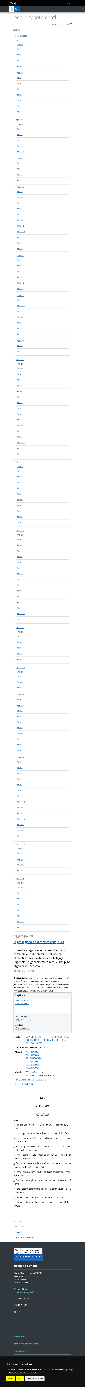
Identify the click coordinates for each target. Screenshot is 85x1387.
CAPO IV (20, 255)
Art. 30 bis (21, 283)
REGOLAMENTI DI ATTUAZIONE (30, 1080)
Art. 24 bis (21, 226)
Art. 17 (19, 174)
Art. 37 (19, 334)
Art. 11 (19, 129)
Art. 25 (19, 237)
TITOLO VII (20, 667)
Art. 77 (19, 608)
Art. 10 (19, 111)
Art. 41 (19, 374)
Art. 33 (19, 311)
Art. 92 (19, 744)
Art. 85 (19, 687)
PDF (23, 1019)
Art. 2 (19, 54)
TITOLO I (19, 40)
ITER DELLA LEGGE (24, 1084)
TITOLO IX (20, 878)
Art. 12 (19, 134)
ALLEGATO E (32, 1068)
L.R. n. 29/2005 (20, 36)
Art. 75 (19, 596)
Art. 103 (20, 824)
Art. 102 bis (21, 819)
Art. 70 (19, 568)
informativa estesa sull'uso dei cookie (22, 1372)
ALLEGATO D (32, 1065)
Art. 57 (19, 482)
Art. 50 (19, 425)
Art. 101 (20, 807)
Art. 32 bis (21, 305)
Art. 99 (19, 790)
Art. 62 (19, 511)
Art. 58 (19, 488)
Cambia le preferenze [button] (35, 1379)
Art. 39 (19, 351)
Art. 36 (19, 328)
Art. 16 (19, 169)
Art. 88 (19, 722)
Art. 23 (19, 214)
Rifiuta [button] (20, 1379)
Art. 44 (19, 391)
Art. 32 (19, 300)
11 (14, 1202)
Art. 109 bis (21, 893)
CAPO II (20, 73)
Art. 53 (19, 448)
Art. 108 (20, 870)
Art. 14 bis (21, 151)
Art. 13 (19, 140)
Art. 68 (19, 556)
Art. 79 (19, 636)
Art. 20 (19, 197)
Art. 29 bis (21, 271)
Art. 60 (19, 499)
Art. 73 (19, 585)
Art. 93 (19, 750)
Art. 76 (19, 602)
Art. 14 (19, 146)
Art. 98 (19, 784)
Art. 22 (19, 208)
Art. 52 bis (21, 442)
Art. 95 (19, 767)
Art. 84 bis (21, 682)
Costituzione (18, 1232)
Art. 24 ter (21, 231)
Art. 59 (19, 494)
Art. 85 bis (21, 699)
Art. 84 (19, 676)
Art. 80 (19, 642)
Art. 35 (19, 322)
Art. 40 (19, 368)
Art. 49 (19, 419)
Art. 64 (19, 522)
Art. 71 (19, 573)
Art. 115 (20, 927)
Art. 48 (19, 414)
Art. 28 (19, 260)
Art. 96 (19, 773)
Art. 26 (19, 243)
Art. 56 (19, 476)
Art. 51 (19, 431)
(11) (47, 1114)
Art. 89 (19, 727)
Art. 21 (19, 203)
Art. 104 (20, 830)
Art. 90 (19, 733)
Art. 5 (19, 77)
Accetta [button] (10, 1379)
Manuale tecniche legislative (24, 1237)
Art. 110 (20, 898)
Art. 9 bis (20, 106)
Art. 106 (20, 853)
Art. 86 (19, 710)
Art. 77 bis (21, 613)
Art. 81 (19, 648)
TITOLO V (20, 530)
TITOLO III (20, 359)
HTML (17, 1019)
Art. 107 (20, 864)
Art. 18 (19, 180)
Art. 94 (19, 762)
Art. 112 (20, 910)
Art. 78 (19, 619)
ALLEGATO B (32, 1055)
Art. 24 (19, 220)
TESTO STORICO (22, 1003)
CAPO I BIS (21, 694)
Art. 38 (19, 345)
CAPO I (20, 44)
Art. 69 (19, 562)
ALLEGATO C (32, 1061)
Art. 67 (19, 551)
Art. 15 (19, 163)
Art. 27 (19, 248)
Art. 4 (19, 66)
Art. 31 (19, 288)
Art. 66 (19, 545)
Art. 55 (19, 471)
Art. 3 (19, 60)
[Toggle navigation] (83, 9)
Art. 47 (19, 408)
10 (14, 1197)
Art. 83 (19, 659)
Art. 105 (20, 836)
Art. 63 (19, 516)
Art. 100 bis (21, 801)
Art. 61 (19, 505)
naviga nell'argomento (62, 24)
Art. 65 (19, 539)
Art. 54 (19, 454)
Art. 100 (20, 796)
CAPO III (20, 187)
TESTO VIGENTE (21, 1000)
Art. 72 (19, 579)
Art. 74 (19, 590)
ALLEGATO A (32, 1052)
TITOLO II (19, 120)
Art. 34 (19, 317)
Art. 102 (20, 813)
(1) (37, 1114)
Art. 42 (19, 379)
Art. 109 (20, 887)
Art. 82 (19, 653)
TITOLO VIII (20, 844)
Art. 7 (19, 89)
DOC (29, 1019)
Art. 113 (20, 916)
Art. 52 (19, 437)
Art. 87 (19, 716)
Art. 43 (19, 385)
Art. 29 (19, 265)
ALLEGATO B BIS (34, 1058)
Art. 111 (20, 904)
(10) (42, 1114)
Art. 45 (19, 397)
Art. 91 (19, 739)
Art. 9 (19, 100)
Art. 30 (19, 277)
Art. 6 (19, 83)
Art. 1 (19, 49)
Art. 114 (20, 921)
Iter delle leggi (19, 1226)
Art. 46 (19, 402)
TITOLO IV (20, 462)
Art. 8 (19, 94)
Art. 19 (19, 191)
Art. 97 (19, 779)
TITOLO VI (20, 627)
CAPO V (20, 295)
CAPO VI (20, 341)
